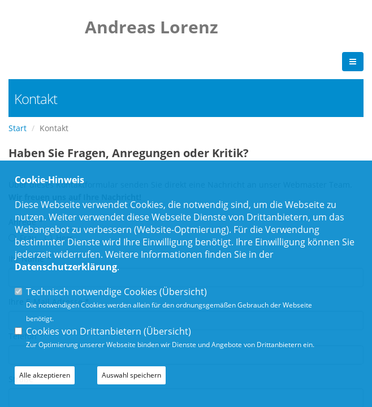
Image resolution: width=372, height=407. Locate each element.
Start (17, 128)
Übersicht (183, 291)
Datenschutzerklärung (66, 267)
